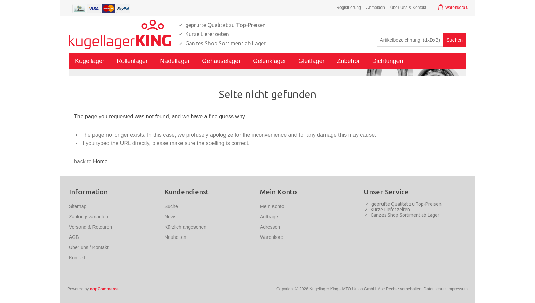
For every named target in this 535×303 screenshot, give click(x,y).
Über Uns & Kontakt (408, 7)
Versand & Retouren (90, 227)
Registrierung (348, 7)
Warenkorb (271, 237)
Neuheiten (175, 237)
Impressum (458, 289)
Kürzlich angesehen (185, 227)
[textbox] (410, 40)
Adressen (270, 227)
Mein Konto (272, 206)
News (170, 216)
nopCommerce (104, 289)
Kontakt (77, 257)
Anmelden (375, 7)
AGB (74, 237)
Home (100, 161)
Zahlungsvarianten (88, 216)
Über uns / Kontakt (89, 247)
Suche (171, 206)
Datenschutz (435, 289)
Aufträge (269, 216)
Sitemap (77, 206)
